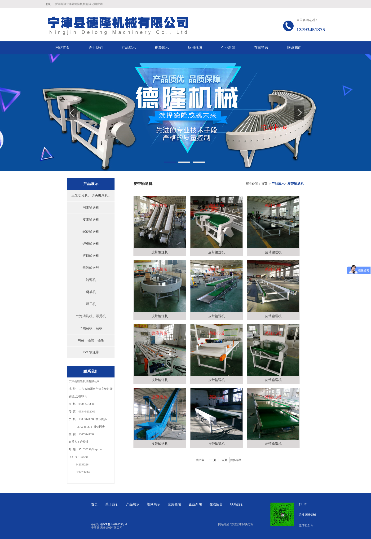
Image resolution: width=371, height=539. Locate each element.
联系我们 (236, 504)
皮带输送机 (91, 219)
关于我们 (112, 504)
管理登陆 (236, 524)
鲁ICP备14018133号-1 (113, 524)
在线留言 (216, 504)
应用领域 (174, 504)
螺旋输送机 (91, 231)
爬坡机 (91, 292)
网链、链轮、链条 (91, 340)
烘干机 (91, 304)
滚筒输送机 (91, 256)
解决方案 (247, 524)
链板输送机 (91, 243)
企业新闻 (195, 504)
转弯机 (91, 280)
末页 (224, 460)
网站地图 (224, 524)
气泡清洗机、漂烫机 (91, 316)
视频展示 (153, 504)
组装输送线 (91, 268)
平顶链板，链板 (90, 328)
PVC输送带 (91, 352)
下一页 (212, 460)
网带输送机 (91, 207)
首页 (264, 183)
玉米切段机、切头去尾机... (90, 195)
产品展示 (132, 504)
